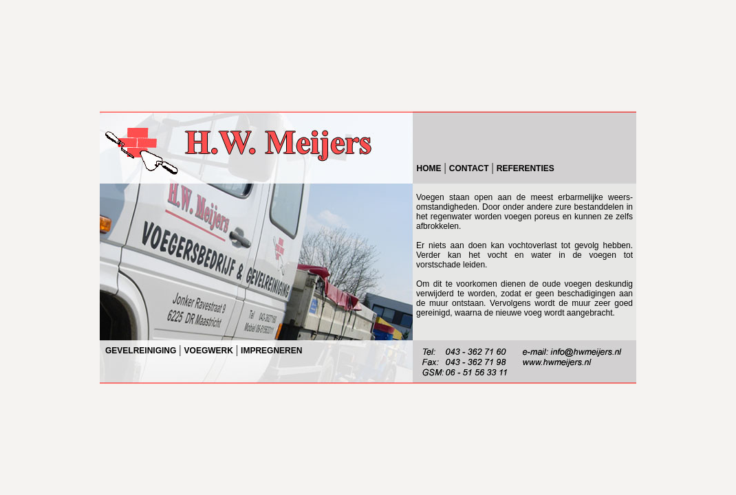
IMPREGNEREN (271, 350)
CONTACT (469, 168)
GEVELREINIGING (140, 350)
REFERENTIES (525, 168)
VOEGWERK (208, 350)
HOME (429, 168)
